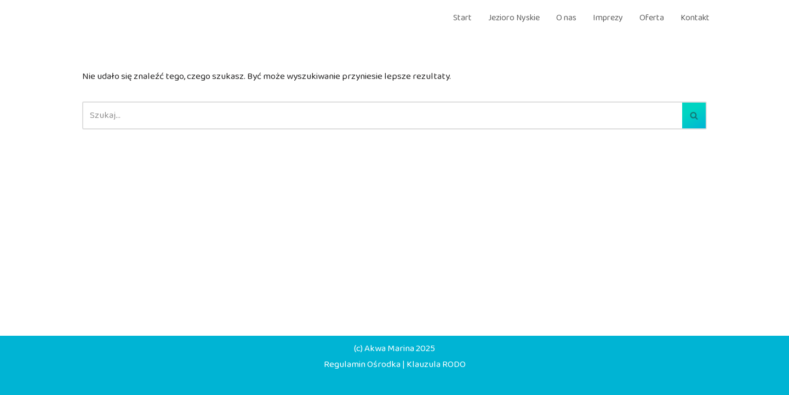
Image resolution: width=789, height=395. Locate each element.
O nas (566, 18)
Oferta (651, 18)
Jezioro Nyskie (514, 18)
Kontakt (695, 18)
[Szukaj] (382, 115)
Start (462, 18)
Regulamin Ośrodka (362, 364)
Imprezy (608, 18)
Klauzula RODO (436, 364)
